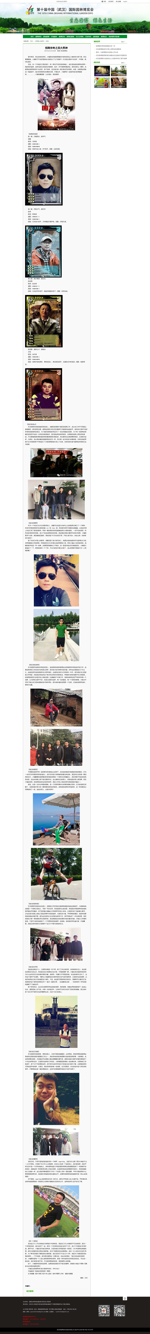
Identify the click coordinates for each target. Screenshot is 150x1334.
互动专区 (88, 36)
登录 (105, 1)
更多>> (123, 42)
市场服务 (54, 36)
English (125, 1)
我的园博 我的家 (114, 36)
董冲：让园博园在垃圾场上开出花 (107, 52)
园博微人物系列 (39, 41)
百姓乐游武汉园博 (102, 86)
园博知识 (104, 36)
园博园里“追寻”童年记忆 (119, 75)
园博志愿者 (70, 36)
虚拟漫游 (96, 36)
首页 (32, 36)
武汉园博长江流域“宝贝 (102, 75)
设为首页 (110, 1)
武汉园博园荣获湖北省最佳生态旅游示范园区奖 (111, 55)
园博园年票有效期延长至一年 (105, 46)
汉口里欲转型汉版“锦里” (119, 86)
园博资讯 (38, 36)
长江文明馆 (79, 36)
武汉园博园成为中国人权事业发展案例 (108, 49)
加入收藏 (118, 1)
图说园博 (46, 36)
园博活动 (62, 36)
